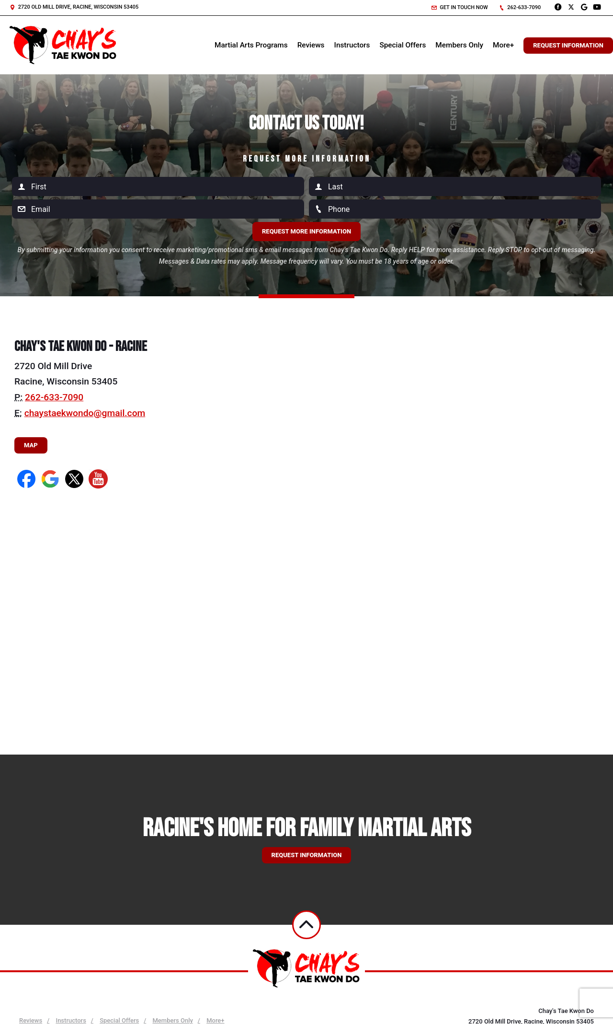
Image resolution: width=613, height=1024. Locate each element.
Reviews (311, 45)
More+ (503, 45)
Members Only (459, 45)
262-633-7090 (520, 7)
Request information (307, 855)
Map (31, 445)
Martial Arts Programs (251, 45)
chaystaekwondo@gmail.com (85, 413)
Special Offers (402, 45)
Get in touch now (459, 7)
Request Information (568, 45)
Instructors (352, 45)
